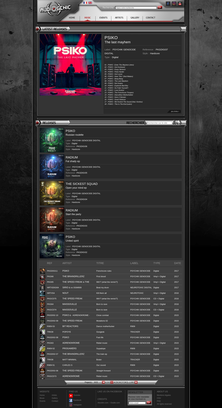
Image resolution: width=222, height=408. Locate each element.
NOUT (65, 293)
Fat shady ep (73, 161)
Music (42, 398)
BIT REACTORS (70, 326)
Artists (54, 395)
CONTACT (150, 17)
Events (42, 401)
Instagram (75, 404)
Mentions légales (164, 395)
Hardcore (155, 53)
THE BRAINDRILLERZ (73, 276)
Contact (55, 401)
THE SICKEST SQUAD (82, 184)
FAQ (159, 401)
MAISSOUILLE (69, 304)
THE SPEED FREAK (72, 282)
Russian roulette (75, 134)
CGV (159, 398)
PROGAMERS (69, 348)
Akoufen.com (103, 403)
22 (132, 382)
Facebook (75, 400)
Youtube (74, 395)
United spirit (72, 240)
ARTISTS (119, 17)
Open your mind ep (76, 187)
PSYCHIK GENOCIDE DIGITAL (86, 140)
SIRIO (65, 287)
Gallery (55, 398)
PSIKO (111, 37)
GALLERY (135, 17)
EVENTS (103, 17)
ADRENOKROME (71, 343)
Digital (115, 57)
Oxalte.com (115, 403)
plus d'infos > (175, 111)
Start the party (73, 214)
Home (42, 395)
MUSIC (87, 17)
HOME (72, 17)
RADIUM (72, 157)
